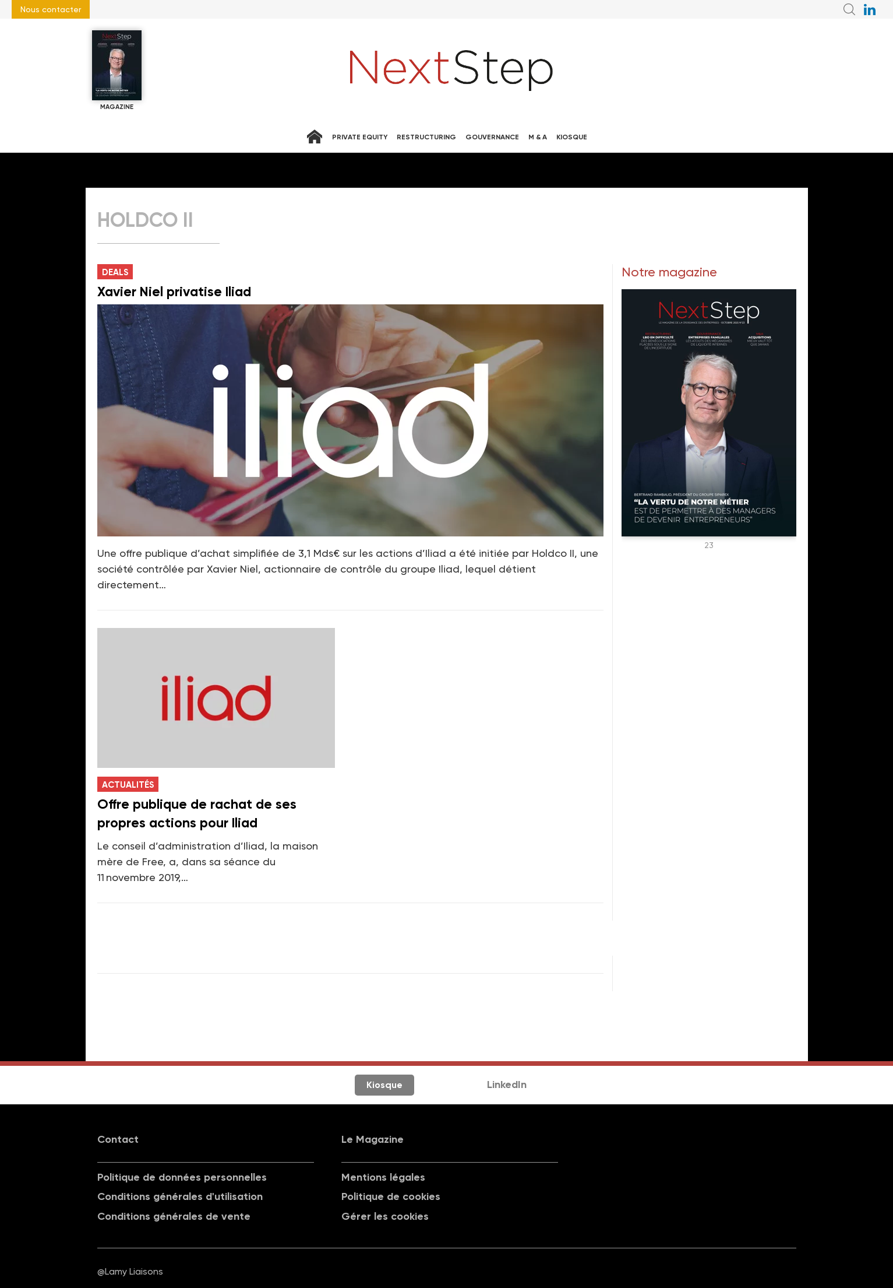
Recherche (849, 9)
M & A (537, 137)
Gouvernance (492, 137)
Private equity (359, 137)
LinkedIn (507, 1084)
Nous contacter (50, 9)
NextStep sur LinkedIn (869, 9)
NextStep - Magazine (451, 70)
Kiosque (571, 137)
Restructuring (426, 137)
